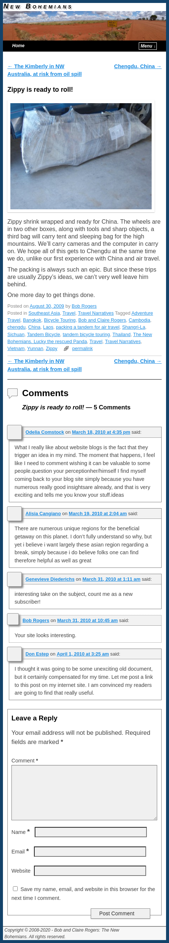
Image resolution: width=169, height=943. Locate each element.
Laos (48, 327)
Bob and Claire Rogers (102, 320)
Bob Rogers (84, 306)
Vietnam (16, 348)
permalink (82, 348)
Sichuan (15, 334)
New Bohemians (38, 6)
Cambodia (139, 320)
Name (21, 832)
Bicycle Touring (60, 320)
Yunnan (35, 348)
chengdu (16, 327)
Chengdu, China (138, 66)
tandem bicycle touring (86, 334)
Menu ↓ (148, 46)
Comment (25, 761)
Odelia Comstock (44, 432)
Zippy (51, 348)
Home (18, 45)
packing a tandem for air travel (88, 327)
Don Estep (37, 654)
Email (20, 852)
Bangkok (32, 320)
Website (21, 871)
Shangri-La (133, 327)
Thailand (122, 334)
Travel (68, 313)
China (34, 327)
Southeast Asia (44, 313)
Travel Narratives (96, 313)
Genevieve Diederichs (50, 579)
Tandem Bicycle (43, 334)
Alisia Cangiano (43, 513)
